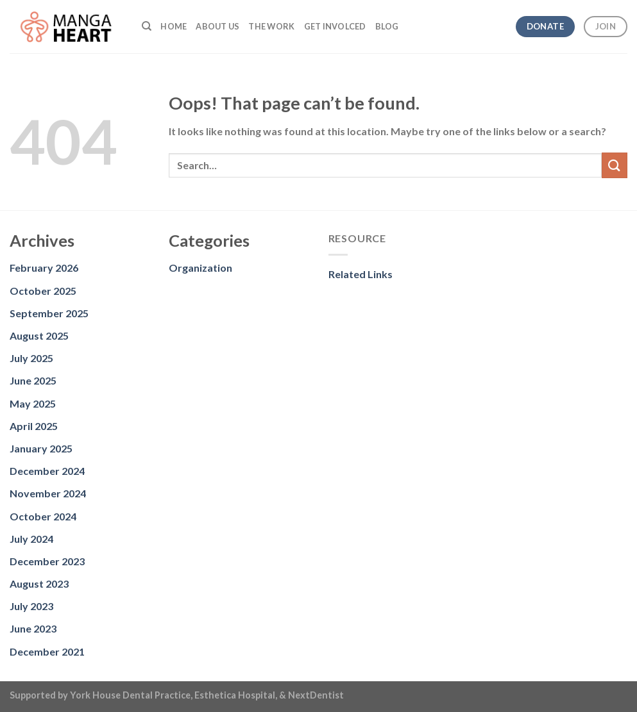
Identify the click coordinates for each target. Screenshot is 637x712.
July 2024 (31, 539)
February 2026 (44, 267)
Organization (200, 267)
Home (173, 26)
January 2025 (41, 448)
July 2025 (31, 358)
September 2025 (49, 313)
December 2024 (47, 471)
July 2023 (31, 606)
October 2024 (43, 516)
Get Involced (335, 26)
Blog (387, 26)
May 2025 (33, 403)
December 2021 (47, 651)
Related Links (360, 274)
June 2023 (33, 628)
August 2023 (39, 583)
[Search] (146, 26)
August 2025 (39, 335)
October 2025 (43, 291)
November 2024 (48, 493)
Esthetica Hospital (234, 695)
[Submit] (614, 165)
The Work (271, 26)
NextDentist (316, 695)
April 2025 (34, 426)
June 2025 (33, 380)
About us (217, 26)
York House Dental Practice (130, 695)
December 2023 (47, 561)
